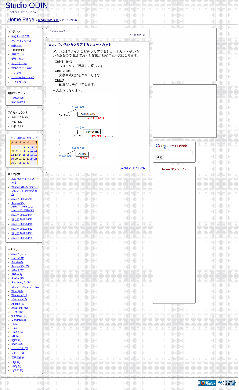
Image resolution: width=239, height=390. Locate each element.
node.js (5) (17, 344)
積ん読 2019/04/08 (21, 238)
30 (27, 162)
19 (12, 158)
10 (31, 150)
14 (20, 154)
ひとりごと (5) (19, 348)
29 (24, 162)
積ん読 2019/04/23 (21, 219)
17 (31, 154)
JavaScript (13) (20, 307)
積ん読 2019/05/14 (21, 199)
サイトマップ (19, 82)
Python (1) (17, 370)
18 (35, 154)
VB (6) (15, 336)
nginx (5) (16, 340)
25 (35, 158)
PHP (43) (16, 274)
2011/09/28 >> (138, 35)
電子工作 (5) (18, 357)
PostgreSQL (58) (20, 266)
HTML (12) (17, 311)
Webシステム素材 (21, 68)
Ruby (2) (16, 366)
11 (35, 150)
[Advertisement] (184, 54)
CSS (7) (16, 324)
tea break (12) (19, 315)
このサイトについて (22, 77)
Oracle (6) (17, 332)
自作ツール (17, 54)
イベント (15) (19, 299)
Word (124, 168)
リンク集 (16, 72)
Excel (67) (17, 262)
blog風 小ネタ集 (20, 36)
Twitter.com (17, 97)
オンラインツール (21, 40)
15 (24, 154)
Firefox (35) (17, 278)
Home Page (20, 19)
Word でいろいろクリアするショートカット (79, 44)
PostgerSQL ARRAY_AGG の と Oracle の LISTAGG (22, 207)
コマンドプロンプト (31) (25, 286)
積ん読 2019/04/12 (21, 228)
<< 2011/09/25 (56, 30)
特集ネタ (16, 45)
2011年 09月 (24, 138)
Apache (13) (18, 303)
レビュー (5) (18, 353)
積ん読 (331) (18, 254)
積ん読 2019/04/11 (21, 233)
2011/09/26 (137, 168)
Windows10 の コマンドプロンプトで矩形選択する (25, 191)
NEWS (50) (17, 270)
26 (12, 162)
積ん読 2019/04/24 (21, 214)
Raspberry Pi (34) (21, 282)
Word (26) (17, 291)
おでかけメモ (19, 63)
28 (20, 162)
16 (27, 154)
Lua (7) (15, 328)
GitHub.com (18, 101)
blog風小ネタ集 (48, 20)
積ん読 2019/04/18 (21, 224)
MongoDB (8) (18, 320)
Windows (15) (19, 295)
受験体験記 (17, 58)
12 (12, 154)
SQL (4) (15, 362)
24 (31, 158)
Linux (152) (17, 258)
